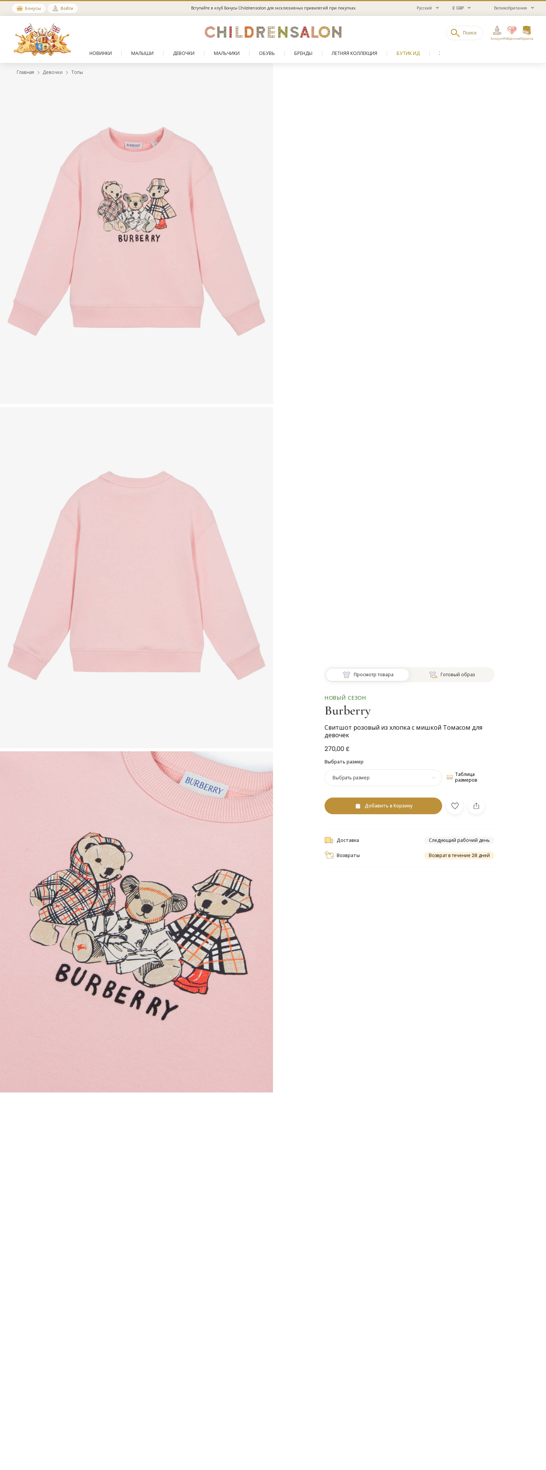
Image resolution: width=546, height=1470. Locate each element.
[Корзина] (526, 33)
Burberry (348, 695)
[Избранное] (509, 33)
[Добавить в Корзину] (383, 790)
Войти (67, 8)
